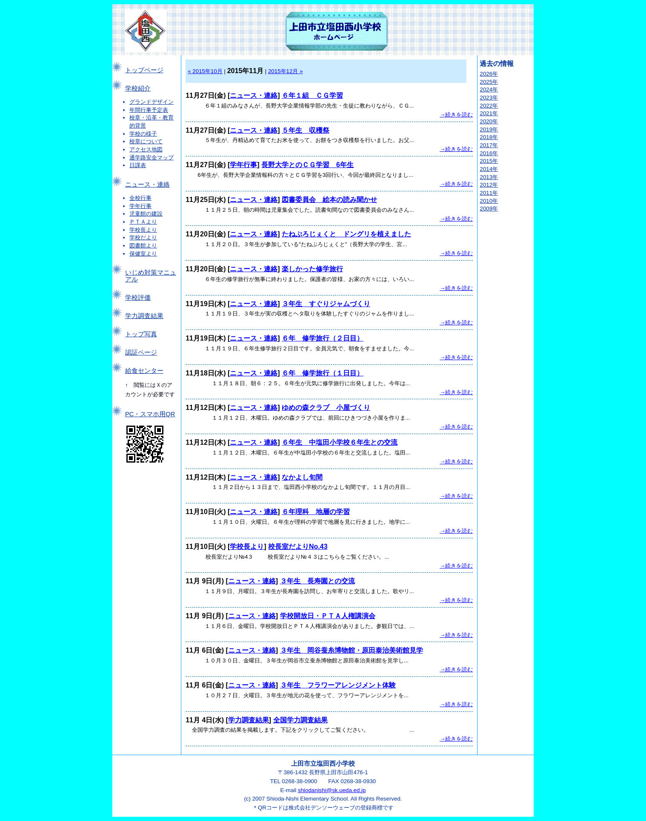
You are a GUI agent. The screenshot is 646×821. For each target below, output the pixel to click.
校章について (146, 141)
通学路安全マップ (151, 157)
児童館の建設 (146, 213)
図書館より (143, 245)
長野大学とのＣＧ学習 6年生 (307, 164)
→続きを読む (456, 114)
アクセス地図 (146, 149)
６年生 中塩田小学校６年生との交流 (339, 442)
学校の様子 (143, 134)
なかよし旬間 (302, 477)
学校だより (143, 237)
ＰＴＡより (143, 222)
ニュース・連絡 (147, 184)
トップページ (144, 70)
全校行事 (140, 198)
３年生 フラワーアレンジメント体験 (338, 685)
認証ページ (141, 352)
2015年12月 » (285, 71)
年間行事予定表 (148, 110)
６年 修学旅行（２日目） (322, 338)
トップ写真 (141, 334)
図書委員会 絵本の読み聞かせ (329, 199)
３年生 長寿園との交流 (317, 581)
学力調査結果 (144, 315)
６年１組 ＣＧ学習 (312, 95)
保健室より (143, 253)
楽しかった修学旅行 (312, 269)
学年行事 (140, 206)
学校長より (143, 230)
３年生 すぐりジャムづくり (326, 303)
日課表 (137, 165)
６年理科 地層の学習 (316, 511)
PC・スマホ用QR (150, 414)
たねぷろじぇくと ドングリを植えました (346, 234)
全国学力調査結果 (300, 720)
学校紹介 (138, 88)
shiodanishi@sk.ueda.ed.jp (332, 790)
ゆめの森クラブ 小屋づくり (326, 407)
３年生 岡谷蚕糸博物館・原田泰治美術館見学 (351, 650)
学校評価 (138, 297)
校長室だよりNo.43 (298, 546)
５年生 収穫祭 (305, 130)
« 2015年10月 (205, 71)
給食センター (144, 370)
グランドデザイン (151, 102)
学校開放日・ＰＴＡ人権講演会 (327, 615)
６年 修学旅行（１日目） (322, 373)
